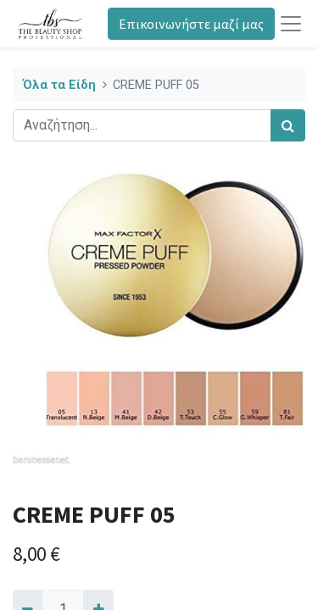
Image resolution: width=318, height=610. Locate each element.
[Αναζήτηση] (288, 125)
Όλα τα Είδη (59, 85)
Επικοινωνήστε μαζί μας (191, 23)
